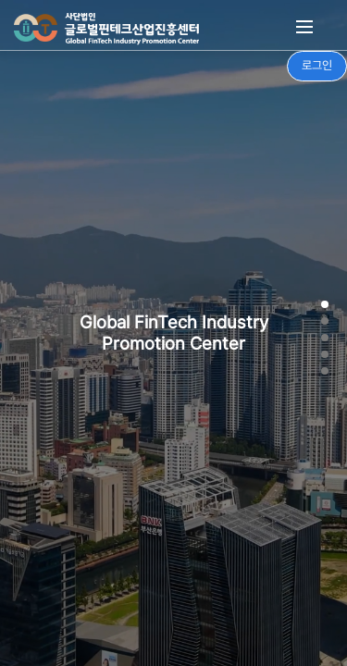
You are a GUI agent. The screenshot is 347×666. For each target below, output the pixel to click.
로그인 (317, 65)
